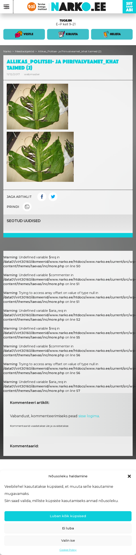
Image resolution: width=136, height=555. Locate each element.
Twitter (52, 196)
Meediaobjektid (24, 51)
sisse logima (88, 416)
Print (27, 206)
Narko (7, 51)
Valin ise (68, 540)
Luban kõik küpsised (68, 516)
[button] (129, 476)
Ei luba (68, 528)
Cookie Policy (68, 549)
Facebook (41, 196)
